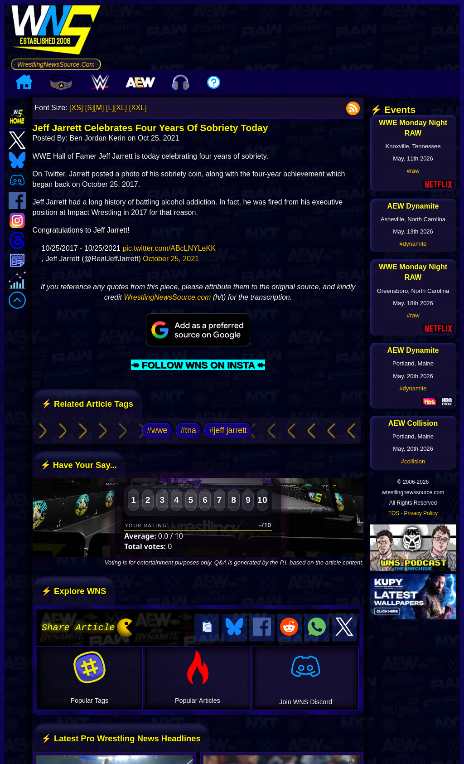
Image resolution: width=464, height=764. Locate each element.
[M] (99, 108)
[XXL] (138, 108)
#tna (188, 430)
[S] (89, 108)
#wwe (157, 430)
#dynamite (413, 243)
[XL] (120, 108)
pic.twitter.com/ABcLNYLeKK (168, 248)
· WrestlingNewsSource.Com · (56, 64)
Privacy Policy (421, 513)
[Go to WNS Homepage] (56, 31)
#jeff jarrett (228, 430)
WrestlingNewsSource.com (167, 297)
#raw (412, 170)
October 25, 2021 (171, 259)
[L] (110, 108)
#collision (413, 461)
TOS (393, 513)
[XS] (76, 108)
